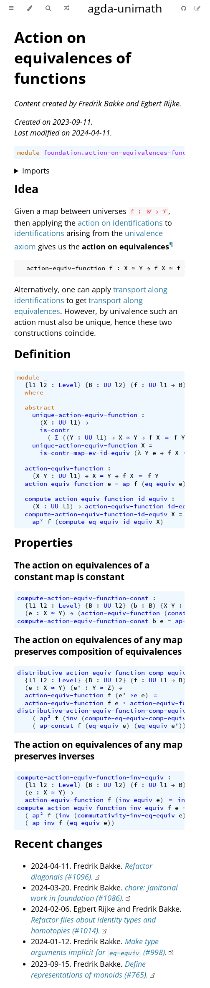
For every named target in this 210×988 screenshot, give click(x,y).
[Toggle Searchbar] (48, 8)
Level (67, 385)
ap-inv (43, 823)
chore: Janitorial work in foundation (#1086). (104, 892)
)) (182, 725)
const (176, 613)
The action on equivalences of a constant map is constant (82, 571)
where (34, 392)
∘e (133, 695)
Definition (42, 354)
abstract (40, 407)
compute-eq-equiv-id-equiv (105, 521)
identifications (39, 233)
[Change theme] (29, 8)
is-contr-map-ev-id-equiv (85, 453)
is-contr (55, 430)
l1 (32, 385)
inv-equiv (135, 800)
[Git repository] (184, 8)
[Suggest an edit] (197, 8)
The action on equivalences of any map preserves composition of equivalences (98, 645)
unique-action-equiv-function (84, 415)
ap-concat (56, 725)
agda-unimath (125, 8)
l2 (43, 385)
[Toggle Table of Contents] (11, 8)
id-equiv (182, 506)
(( (66, 437)
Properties (43, 542)
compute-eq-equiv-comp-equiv (135, 718)
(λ (137, 453)
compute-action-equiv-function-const (83, 598)
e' (77, 687)
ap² (37, 521)
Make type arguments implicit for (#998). (99, 946)
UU (107, 385)
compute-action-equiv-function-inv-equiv (90, 777)
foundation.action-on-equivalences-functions (124, 152)
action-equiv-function (64, 468)
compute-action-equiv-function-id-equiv (96, 499)
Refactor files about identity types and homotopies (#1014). (93, 925)
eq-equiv (160, 484)
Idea (26, 188)
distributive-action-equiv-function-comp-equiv (101, 672)
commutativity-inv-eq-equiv (126, 815)
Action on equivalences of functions (72, 57)
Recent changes (58, 843)
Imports (36, 171)
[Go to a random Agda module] (66, 8)
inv (71, 718)
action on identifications (120, 223)
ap (126, 484)
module (28, 152)
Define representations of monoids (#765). (89, 969)
